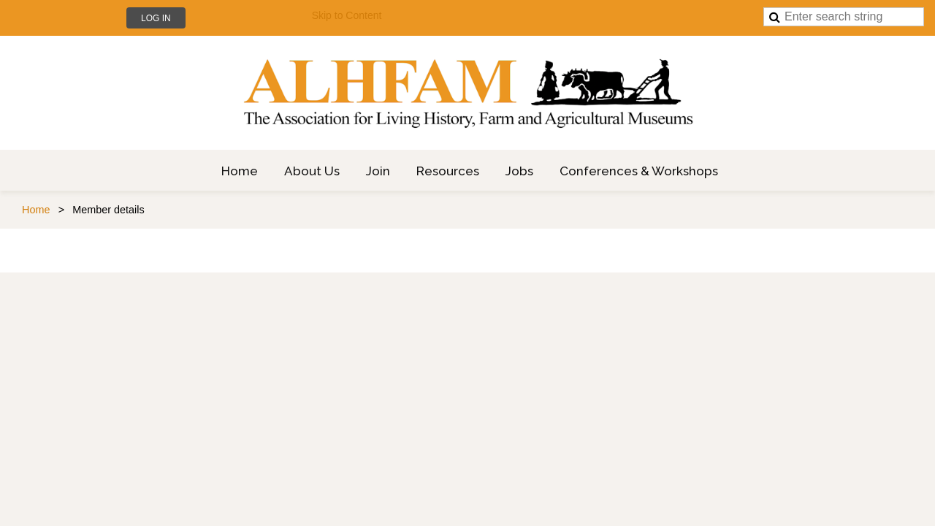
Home (36, 210)
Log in (156, 18)
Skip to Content (347, 15)
